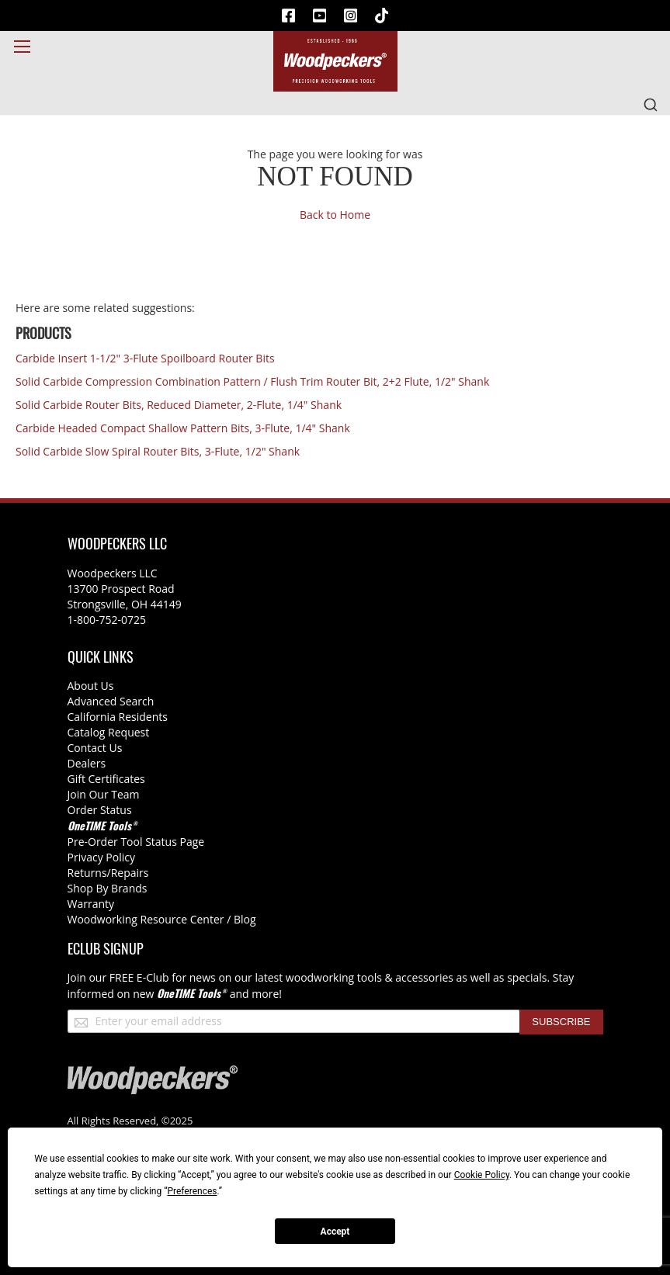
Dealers (87, 763)
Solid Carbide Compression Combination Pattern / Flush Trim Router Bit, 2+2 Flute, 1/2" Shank (252, 381)
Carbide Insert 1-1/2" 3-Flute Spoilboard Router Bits (145, 358)
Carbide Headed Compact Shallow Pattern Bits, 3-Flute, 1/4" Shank (183, 428)
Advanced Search (111, 701)
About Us (91, 685)
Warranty (91, 903)
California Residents (118, 716)
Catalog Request (109, 732)
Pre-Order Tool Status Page (136, 841)
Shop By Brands (108, 888)
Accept (335, 1231)
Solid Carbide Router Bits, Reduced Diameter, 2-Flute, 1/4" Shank (179, 404)
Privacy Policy (101, 857)
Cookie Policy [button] (481, 1174)
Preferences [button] (192, 1191)
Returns (87, 872)
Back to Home (335, 214)
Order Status (100, 809)
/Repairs (128, 872)
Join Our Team (104, 794)
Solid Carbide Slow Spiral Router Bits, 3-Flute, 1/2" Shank (158, 451)
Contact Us (95, 747)
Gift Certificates (106, 778)
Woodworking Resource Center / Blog (162, 919)
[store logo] (335, 61)
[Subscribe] (560, 1022)
